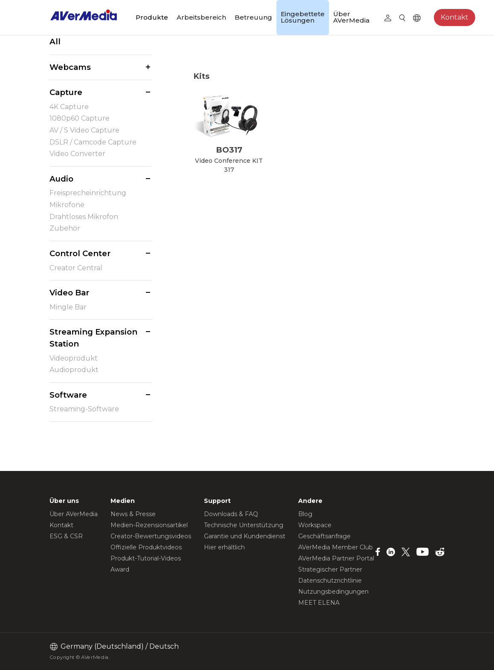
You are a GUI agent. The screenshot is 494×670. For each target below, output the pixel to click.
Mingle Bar (68, 307)
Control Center (79, 253)
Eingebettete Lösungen (303, 17)
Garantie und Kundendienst (244, 536)
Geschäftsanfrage (324, 536)
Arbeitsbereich (201, 17)
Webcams (70, 67)
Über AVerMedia (351, 17)
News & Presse (133, 514)
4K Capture (69, 107)
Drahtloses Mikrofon (83, 217)
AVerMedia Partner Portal (336, 558)
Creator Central (75, 268)
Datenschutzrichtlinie (330, 580)
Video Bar (69, 292)
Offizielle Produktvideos (146, 547)
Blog (305, 514)
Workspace (314, 525)
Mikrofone (66, 205)
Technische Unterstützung (243, 525)
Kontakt (454, 17)
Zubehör (64, 228)
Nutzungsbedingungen (333, 591)
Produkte (152, 17)
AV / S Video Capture (84, 130)
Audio (61, 179)
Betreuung (253, 17)
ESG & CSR (66, 536)
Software (68, 395)
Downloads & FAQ (231, 514)
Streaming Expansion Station (93, 338)
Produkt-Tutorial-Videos (145, 558)
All (55, 41)
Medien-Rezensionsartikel (149, 525)
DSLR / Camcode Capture (93, 142)
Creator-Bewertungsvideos (150, 536)
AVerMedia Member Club (335, 547)
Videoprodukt (73, 358)
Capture (65, 92)
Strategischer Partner (330, 569)
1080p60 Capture (79, 118)
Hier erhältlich (224, 547)
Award (119, 569)
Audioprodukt (74, 370)
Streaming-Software (84, 409)
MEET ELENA (319, 602)
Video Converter (77, 154)
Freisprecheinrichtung (87, 193)
